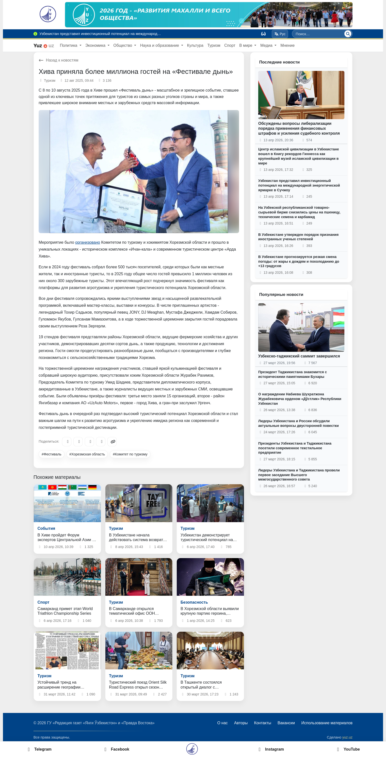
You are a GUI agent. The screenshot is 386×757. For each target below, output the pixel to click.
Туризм (213, 45)
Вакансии (286, 723)
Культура (195, 45)
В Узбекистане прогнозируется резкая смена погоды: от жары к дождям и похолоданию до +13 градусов (298, 261)
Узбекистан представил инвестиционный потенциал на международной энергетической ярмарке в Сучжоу (299, 185)
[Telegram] (66, 441)
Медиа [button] (266, 45)
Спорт (229, 45)
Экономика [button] (96, 45)
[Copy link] (112, 441)
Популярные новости (281, 294)
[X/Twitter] (89, 441)
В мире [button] (246, 45)
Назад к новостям (58, 60)
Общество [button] (123, 45)
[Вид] (263, 33)
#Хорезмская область (87, 454)
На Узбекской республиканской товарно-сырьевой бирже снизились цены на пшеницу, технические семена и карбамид (299, 212)
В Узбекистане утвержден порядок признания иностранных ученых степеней (298, 237)
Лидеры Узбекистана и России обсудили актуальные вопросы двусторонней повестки (298, 423)
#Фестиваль (51, 454)
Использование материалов (327, 723)
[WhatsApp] (100, 441)
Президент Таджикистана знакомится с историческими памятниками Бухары (292, 374)
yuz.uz (347, 737)
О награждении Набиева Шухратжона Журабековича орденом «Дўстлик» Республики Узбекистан (299, 398)
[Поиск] (347, 33)
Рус (280, 34)
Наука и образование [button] (160, 45)
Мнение (287, 45)
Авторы (241, 723)
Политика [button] (69, 45)
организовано (87, 242)
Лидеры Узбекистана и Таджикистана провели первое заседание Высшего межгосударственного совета (299, 474)
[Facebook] (78, 441)
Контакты (262, 723)
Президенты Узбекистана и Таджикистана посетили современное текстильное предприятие (294, 447)
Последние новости (279, 62)
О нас (222, 723)
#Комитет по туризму (130, 454)
